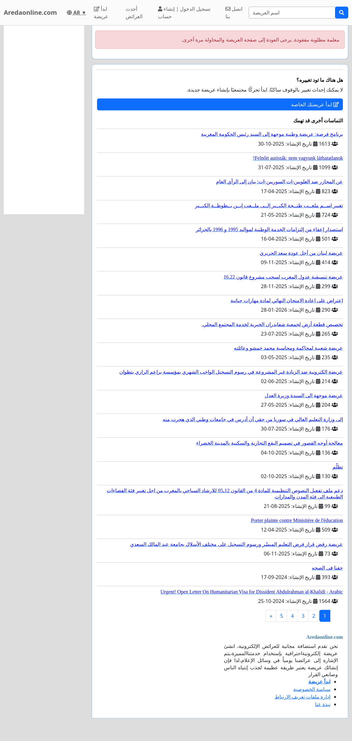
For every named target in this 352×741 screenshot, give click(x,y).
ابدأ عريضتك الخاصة (315, 104)
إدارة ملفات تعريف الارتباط (302, 696)
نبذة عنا (322, 704)
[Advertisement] (44, 119)
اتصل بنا (233, 12)
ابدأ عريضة (101, 12)
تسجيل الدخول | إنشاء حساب (184, 12)
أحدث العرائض (134, 12)
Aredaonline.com (30, 12)
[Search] (292, 13)
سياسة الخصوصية (311, 689)
